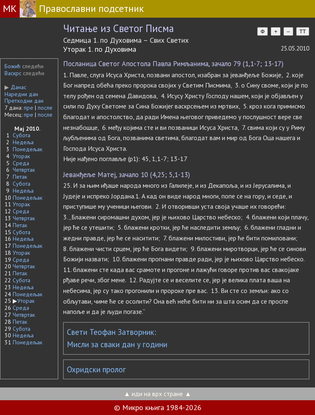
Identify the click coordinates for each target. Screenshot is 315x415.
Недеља (23, 142)
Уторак (21, 156)
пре (28, 107)
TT (302, 31)
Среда (21, 163)
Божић (13, 66)
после (45, 107)
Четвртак (24, 169)
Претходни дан (24, 100)
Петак (20, 176)
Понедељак (27, 149)
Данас (15, 87)
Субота (21, 135)
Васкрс (13, 73)
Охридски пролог (96, 369)
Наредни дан (21, 94)
